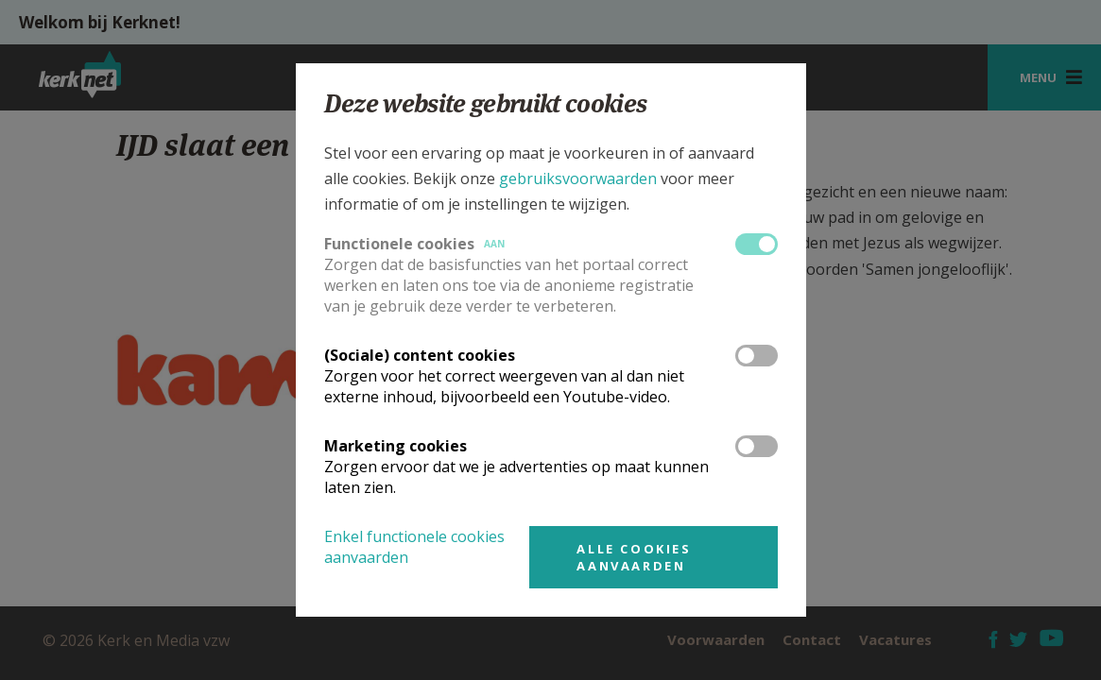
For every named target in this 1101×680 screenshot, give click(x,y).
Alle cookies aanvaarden (633, 557)
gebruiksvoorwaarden (578, 178)
